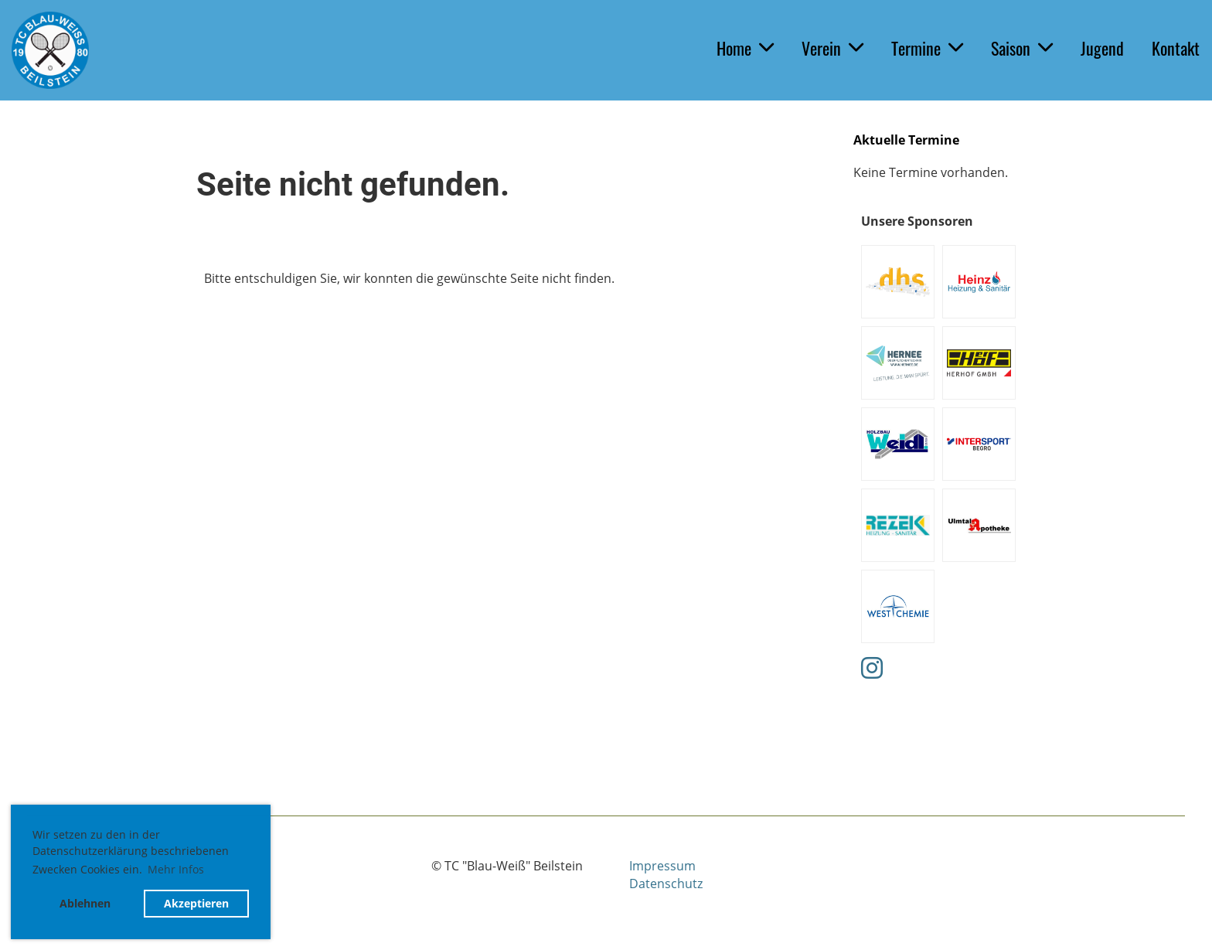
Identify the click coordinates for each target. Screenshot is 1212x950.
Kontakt (1176, 48)
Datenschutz (666, 883)
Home (745, 48)
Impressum (662, 865)
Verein (832, 48)
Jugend (1102, 48)
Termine (927, 48)
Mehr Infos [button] (176, 869)
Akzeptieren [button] (196, 903)
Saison (1022, 48)
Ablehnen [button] (85, 903)
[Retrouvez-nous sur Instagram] (872, 667)
